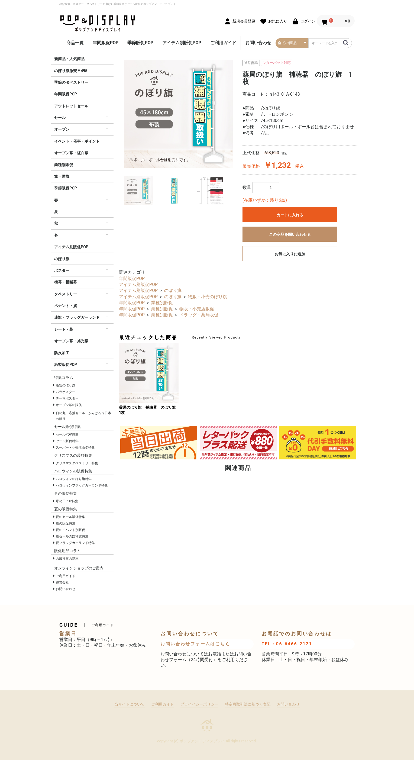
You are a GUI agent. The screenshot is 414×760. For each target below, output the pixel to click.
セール (60, 117)
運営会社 (62, 582)
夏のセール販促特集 (70, 517)
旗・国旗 (61, 176)
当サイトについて (129, 704)
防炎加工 (61, 353)
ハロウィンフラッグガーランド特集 (82, 485)
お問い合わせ (258, 42)
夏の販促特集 (65, 523)
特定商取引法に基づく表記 (247, 704)
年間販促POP (106, 42)
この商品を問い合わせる (290, 234)
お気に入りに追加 (290, 254)
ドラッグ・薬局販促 (198, 314)
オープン (61, 129)
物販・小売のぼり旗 (207, 296)
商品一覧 (75, 42)
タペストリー (65, 294)
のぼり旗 (61, 259)
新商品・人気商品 (69, 59)
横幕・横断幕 (65, 282)
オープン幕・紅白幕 (71, 153)
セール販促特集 (67, 441)
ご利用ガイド (223, 42)
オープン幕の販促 (69, 405)
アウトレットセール (71, 106)
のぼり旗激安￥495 (70, 71)
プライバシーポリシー (199, 704)
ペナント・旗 (65, 306)
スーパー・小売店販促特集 (75, 447)
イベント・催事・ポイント (77, 141)
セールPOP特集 (67, 434)
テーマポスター (67, 398)
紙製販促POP (65, 364)
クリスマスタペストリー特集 (77, 463)
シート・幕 (63, 329)
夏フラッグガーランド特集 (75, 543)
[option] (178, 114)
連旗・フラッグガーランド (77, 317)
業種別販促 (63, 165)
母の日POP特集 (67, 501)
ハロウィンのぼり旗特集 (74, 479)
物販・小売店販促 (196, 308)
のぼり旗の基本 (67, 559)
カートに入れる (290, 215)
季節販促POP (140, 42)
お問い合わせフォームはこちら (195, 643)
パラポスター (65, 392)
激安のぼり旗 (65, 385)
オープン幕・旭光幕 (71, 341)
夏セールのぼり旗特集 (72, 536)
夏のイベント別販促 (70, 530)
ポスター (61, 270)
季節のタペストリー (71, 82)
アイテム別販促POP (181, 42)
